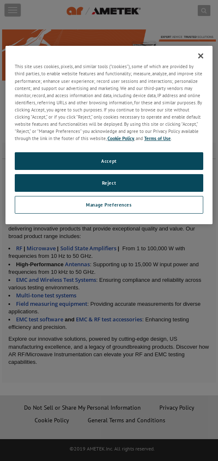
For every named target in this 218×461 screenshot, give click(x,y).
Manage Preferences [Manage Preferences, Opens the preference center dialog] (109, 204)
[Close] (200, 56)
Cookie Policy (121, 138)
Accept (108, 161)
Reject (109, 183)
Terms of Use (157, 138)
